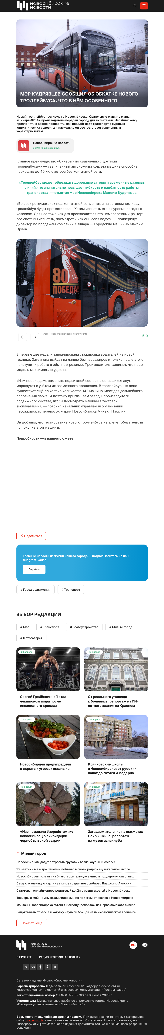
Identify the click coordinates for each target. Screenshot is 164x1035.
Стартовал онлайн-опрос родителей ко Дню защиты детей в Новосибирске (73, 890)
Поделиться (31, 536)
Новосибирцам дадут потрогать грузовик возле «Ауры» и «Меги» (65, 862)
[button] (35, 337)
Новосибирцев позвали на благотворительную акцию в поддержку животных (75, 876)
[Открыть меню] (144, 5)
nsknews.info (34, 1020)
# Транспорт (71, 589)
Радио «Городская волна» (59, 957)
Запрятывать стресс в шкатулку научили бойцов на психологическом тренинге (76, 912)
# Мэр (24, 627)
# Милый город (120, 627)
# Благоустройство (84, 627)
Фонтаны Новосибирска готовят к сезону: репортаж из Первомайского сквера (75, 905)
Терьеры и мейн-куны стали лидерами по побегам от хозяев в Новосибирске (74, 898)
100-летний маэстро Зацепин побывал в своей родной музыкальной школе (73, 869)
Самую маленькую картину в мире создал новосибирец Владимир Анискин (73, 883)
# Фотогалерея (31, 638)
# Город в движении (35, 589)
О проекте (24, 957)
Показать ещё (32, 923)
